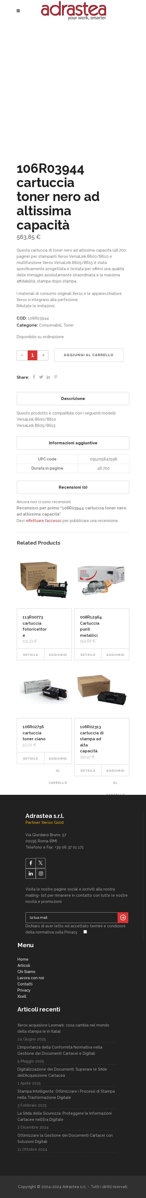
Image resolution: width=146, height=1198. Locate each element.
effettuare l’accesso (43, 520)
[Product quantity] (32, 355)
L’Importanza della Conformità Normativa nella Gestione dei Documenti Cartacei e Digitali (59, 1050)
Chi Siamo (26, 972)
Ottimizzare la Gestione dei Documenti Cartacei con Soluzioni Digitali (65, 1138)
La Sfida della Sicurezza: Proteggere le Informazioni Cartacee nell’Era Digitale (64, 1116)
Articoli (23, 965)
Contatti (24, 984)
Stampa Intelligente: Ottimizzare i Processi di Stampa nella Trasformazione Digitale (66, 1094)
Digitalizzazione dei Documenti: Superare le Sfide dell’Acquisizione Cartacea (62, 1072)
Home (22, 959)
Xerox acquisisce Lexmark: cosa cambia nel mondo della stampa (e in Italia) (63, 1028)
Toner (68, 325)
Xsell (21, 996)
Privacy (24, 990)
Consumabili (50, 325)
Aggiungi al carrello (89, 355)
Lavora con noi (30, 978)
